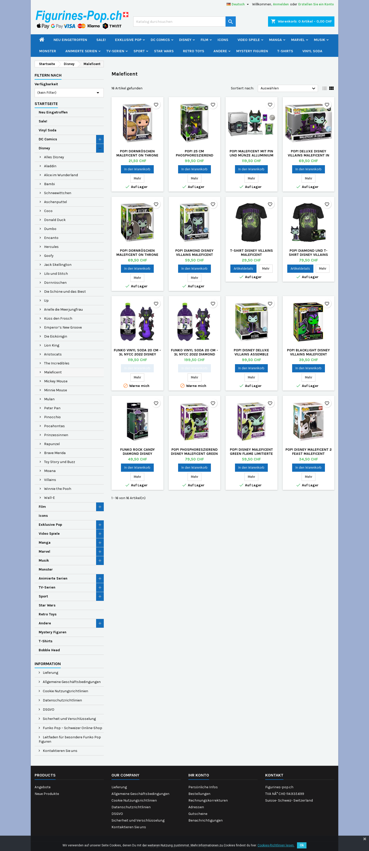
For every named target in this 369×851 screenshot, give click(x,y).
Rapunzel (52, 444)
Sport (139, 51)
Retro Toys (193, 51)
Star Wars (164, 51)
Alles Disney (54, 157)
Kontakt (274, 775)
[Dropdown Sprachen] (238, 4)
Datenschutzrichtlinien (62, 700)
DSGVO (48, 709)
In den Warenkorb (137, 169)
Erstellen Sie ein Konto (316, 4)
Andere (220, 51)
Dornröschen (55, 282)
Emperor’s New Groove (63, 327)
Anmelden (281, 4)
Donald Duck (55, 220)
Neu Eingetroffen (70, 40)
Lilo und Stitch (56, 273)
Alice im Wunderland (61, 175)
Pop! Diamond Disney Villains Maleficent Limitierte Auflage (194, 254)
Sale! (101, 40)
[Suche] (184, 21)
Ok (302, 845)
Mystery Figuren (252, 51)
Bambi (49, 184)
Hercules (51, 247)
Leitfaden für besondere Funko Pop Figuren (70, 739)
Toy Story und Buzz (59, 462)
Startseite (46, 103)
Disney (185, 40)
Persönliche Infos (203, 787)
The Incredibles (56, 363)
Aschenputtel (55, 202)
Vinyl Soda (312, 51)
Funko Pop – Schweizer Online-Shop (72, 728)
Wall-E (49, 498)
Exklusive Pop (128, 40)
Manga (275, 40)
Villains (50, 480)
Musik (319, 40)
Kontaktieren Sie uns (59, 751)
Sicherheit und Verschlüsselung (69, 719)
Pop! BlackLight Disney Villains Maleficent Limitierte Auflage (308, 354)
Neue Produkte (47, 794)
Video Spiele (249, 40)
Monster (47, 51)
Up (46, 300)
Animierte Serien (81, 51)
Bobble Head (49, 650)
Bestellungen (199, 794)
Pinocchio (52, 417)
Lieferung (50, 672)
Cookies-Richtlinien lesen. (276, 845)
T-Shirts (285, 51)
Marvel (298, 40)
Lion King (51, 345)
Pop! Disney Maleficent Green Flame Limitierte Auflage (251, 453)
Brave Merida (55, 453)
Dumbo (50, 229)
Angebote (42, 787)
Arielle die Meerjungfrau (63, 309)
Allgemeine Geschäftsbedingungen (71, 682)
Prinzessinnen (56, 435)
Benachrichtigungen (205, 820)
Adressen (196, 807)
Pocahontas (54, 426)
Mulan (49, 399)
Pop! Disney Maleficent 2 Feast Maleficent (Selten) (308, 453)
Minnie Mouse (55, 390)
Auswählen (289, 89)
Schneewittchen (57, 193)
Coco (48, 211)
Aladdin (50, 166)
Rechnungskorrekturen (208, 800)
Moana (50, 471)
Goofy (49, 256)
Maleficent (53, 372)
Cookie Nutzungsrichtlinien (65, 691)
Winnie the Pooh (57, 489)
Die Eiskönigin (55, 336)
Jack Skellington (57, 264)
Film (204, 40)
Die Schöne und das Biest (65, 291)
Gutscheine (197, 814)
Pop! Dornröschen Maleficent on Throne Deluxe (137, 155)
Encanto (51, 238)
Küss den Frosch (58, 318)
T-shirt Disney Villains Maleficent (251, 252)
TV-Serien (115, 51)
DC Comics (160, 40)
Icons (223, 40)
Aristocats (53, 354)
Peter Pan (52, 408)
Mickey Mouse (55, 381)
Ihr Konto (198, 775)
